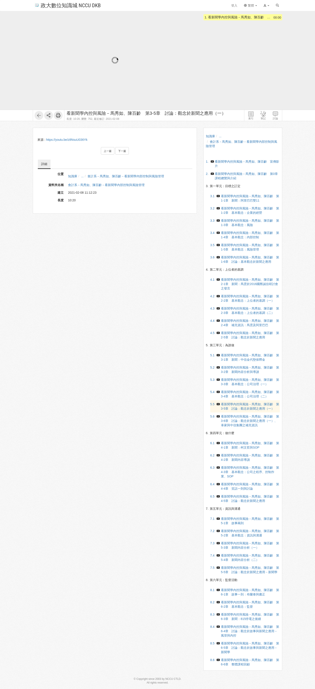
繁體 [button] (250, 5)
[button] (266, 5)
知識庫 (72, 176)
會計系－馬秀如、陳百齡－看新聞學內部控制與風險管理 (126, 176)
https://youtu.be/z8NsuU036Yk (67, 139)
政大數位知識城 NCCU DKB (67, 5)
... (82, 176)
